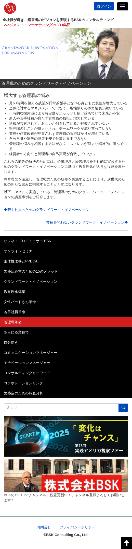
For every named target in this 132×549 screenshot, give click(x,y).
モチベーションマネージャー (27, 363)
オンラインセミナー (20, 251)
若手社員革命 (14, 312)
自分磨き (11, 342)
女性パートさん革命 (20, 302)
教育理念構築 (14, 292)
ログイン (104, 6)
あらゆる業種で (16, 332)
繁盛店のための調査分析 (23, 393)
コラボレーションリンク (23, 383)
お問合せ (44, 527)
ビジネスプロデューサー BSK (27, 241)
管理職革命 (13, 322)
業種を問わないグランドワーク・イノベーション (87, 222)
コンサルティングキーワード (27, 373)
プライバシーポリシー (77, 527)
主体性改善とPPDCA (20, 261)
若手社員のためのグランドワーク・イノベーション (46, 210)
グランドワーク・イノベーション (30, 281)
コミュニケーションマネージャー (30, 353)
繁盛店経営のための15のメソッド (31, 271)
